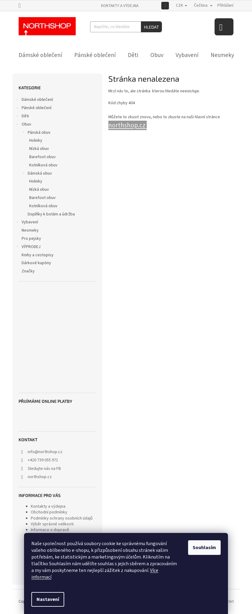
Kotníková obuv (43, 165)
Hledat (151, 27)
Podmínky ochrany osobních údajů (62, 518)
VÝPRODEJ (28, 247)
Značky (28, 271)
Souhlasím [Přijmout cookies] (204, 547)
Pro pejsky (32, 239)
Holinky (35, 140)
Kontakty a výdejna (119, 6)
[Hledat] (126, 26)
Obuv (23, 125)
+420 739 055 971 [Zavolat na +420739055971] (43, 460)
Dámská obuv (37, 174)
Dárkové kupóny (37, 263)
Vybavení (27, 222)
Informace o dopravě (50, 530)
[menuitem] (40, 55)
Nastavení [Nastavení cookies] (48, 599)
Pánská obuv (36, 133)
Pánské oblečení (33, 108)
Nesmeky (31, 230)
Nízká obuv (39, 149)
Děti (22, 116)
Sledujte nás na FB (44, 469)
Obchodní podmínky (49, 512)
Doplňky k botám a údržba (51, 214)
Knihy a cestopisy (38, 255)
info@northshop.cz (45, 452)
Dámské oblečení (34, 100)
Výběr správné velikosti (52, 524)
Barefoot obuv (42, 157)
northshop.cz (40, 477)
